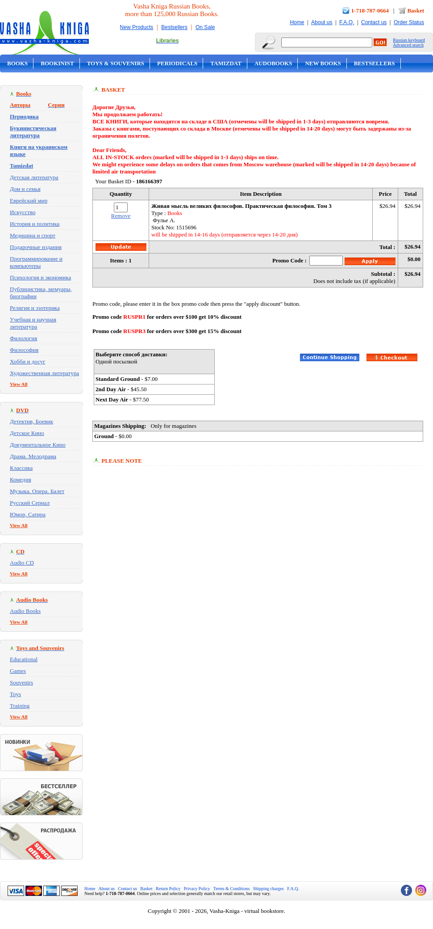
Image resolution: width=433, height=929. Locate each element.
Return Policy (168, 888)
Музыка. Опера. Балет (37, 491)
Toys (15, 694)
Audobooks (273, 63)
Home (297, 22)
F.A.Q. (346, 22)
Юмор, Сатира (28, 514)
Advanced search (408, 44)
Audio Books (25, 611)
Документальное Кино (38, 444)
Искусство (23, 212)
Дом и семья (25, 189)
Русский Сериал (30, 502)
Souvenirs (21, 682)
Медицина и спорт (32, 235)
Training (19, 705)
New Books (323, 63)
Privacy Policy (197, 888)
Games (18, 670)
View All (19, 384)
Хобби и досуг (28, 361)
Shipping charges (268, 888)
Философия (24, 349)
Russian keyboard (409, 40)
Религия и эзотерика (35, 307)
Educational (23, 659)
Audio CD (22, 562)
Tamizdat (225, 63)
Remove (120, 215)
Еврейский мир (28, 200)
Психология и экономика (40, 277)
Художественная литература (44, 373)
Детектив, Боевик (31, 421)
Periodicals (177, 63)
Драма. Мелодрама (33, 456)
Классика (21, 468)
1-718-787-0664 (370, 10)
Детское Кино (27, 433)
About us (321, 22)
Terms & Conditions (231, 888)
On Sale (205, 27)
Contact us (374, 22)
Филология (23, 338)
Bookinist (57, 63)
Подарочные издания (36, 247)
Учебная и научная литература (33, 323)
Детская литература (34, 177)
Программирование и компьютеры (36, 262)
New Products (137, 27)
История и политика (34, 223)
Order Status (409, 22)
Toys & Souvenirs (115, 63)
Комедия (20, 479)
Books (17, 63)
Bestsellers (174, 27)
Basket (415, 10)
